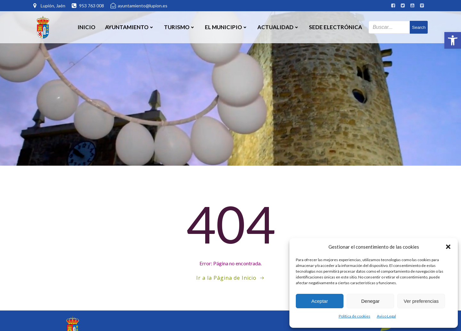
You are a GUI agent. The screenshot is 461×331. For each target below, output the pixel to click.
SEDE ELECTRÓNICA (335, 27)
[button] (452, 40)
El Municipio (226, 27)
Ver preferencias (421, 301)
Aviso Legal (386, 316)
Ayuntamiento (129, 27)
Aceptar (319, 301)
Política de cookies (354, 316)
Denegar (370, 301)
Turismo (179, 27)
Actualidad (278, 27)
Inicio (86, 27)
